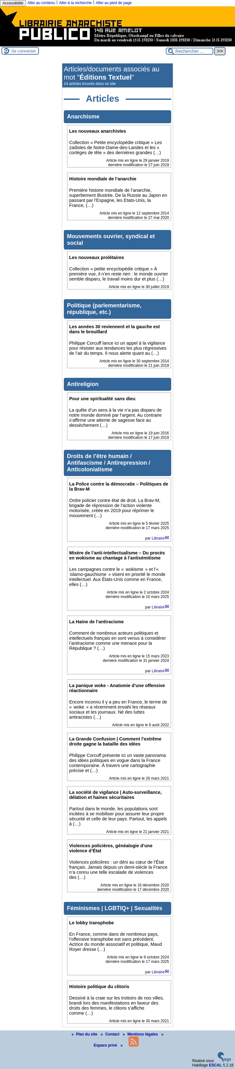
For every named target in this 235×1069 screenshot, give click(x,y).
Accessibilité (13, 3)
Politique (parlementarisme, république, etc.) (104, 308)
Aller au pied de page (113, 3)
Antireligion (83, 384)
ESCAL (215, 1065)
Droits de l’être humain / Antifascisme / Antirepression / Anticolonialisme (108, 463)
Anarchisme (83, 116)
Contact (110, 1034)
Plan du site (85, 1034)
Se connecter (23, 51)
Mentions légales (141, 1034)
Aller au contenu (41, 3)
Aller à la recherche (75, 3)
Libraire (158, 538)
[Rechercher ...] (189, 51)
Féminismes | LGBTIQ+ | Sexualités (114, 908)
